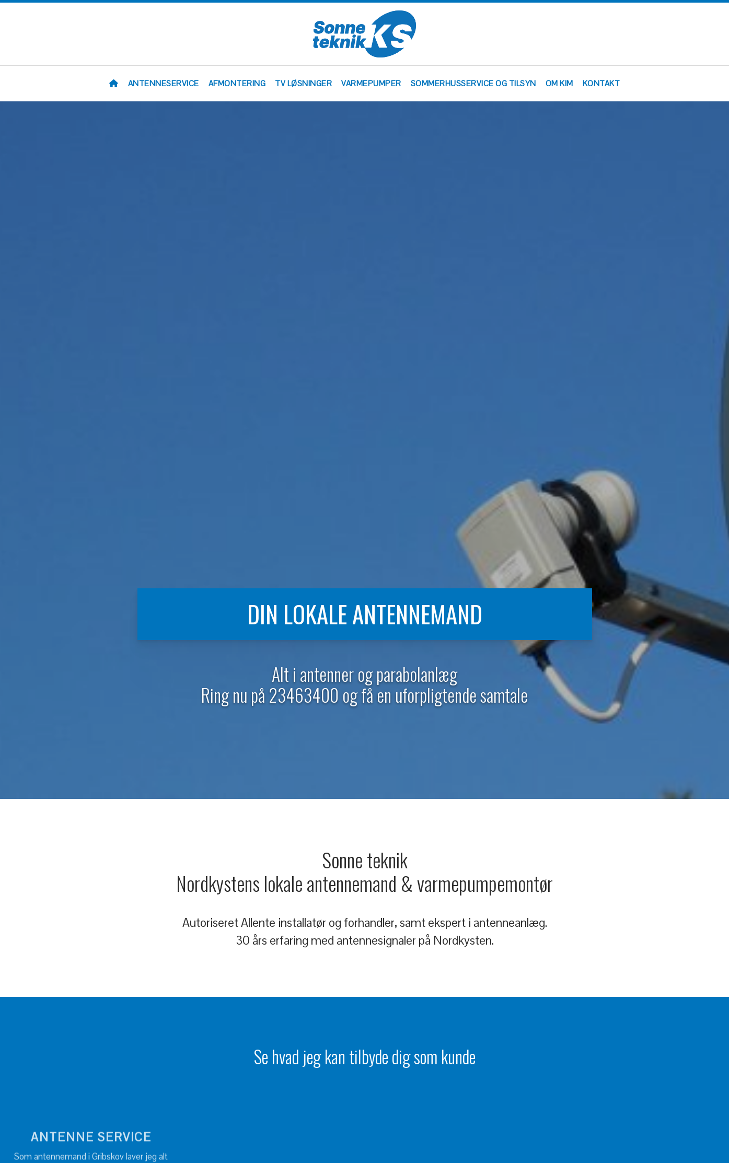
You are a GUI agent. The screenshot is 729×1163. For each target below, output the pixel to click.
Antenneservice (163, 83)
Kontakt (601, 83)
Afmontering (237, 83)
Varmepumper (371, 83)
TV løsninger (303, 83)
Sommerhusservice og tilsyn (473, 83)
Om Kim (559, 83)
